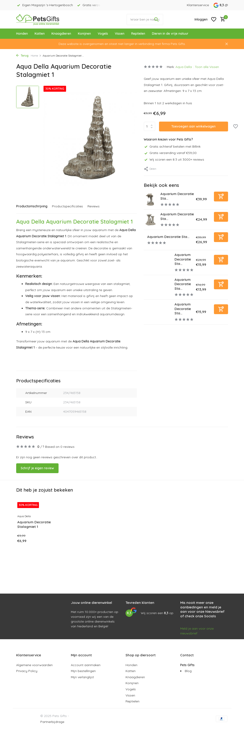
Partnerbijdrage (52, 722)
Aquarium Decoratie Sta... (168, 237)
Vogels (103, 33)
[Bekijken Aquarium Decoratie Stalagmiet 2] (157, 262)
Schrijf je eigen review (37, 468)
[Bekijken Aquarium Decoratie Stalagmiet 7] (157, 312)
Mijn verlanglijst (82, 677)
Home (36, 55)
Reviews (93, 206)
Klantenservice (198, 5)
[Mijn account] (201, 19)
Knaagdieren (61, 33)
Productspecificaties (67, 206)
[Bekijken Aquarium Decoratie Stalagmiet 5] (150, 199)
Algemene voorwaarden (34, 665)
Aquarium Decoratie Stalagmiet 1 (34, 524)
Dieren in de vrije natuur (170, 33)
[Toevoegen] (221, 196)
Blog (188, 671)
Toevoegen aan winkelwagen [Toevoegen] (193, 126)
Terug (22, 55)
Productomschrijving (31, 206)
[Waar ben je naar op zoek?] (145, 19)
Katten (40, 33)
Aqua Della (183, 67)
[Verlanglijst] (213, 19)
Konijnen (84, 33)
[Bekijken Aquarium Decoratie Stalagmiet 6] (157, 287)
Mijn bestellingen (83, 671)
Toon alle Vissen (207, 67)
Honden (22, 33)
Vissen (119, 33)
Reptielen (138, 33)
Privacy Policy (26, 671)
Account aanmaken (85, 665)
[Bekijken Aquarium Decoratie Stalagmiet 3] (150, 220)
